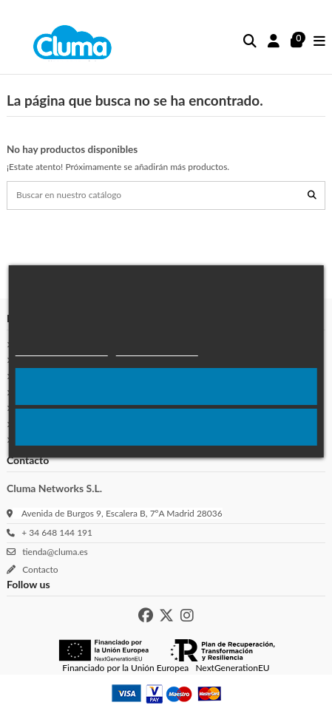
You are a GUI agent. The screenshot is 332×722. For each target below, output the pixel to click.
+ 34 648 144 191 (54, 532)
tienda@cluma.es (53, 551)
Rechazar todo (166, 426)
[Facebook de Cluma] (145, 615)
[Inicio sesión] (273, 41)
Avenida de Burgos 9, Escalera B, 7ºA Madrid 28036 (122, 513)
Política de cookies (61, 349)
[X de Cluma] (166, 615)
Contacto (38, 569)
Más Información (156, 349)
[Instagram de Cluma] (187, 615)
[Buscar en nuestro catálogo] (312, 195)
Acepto (166, 386)
